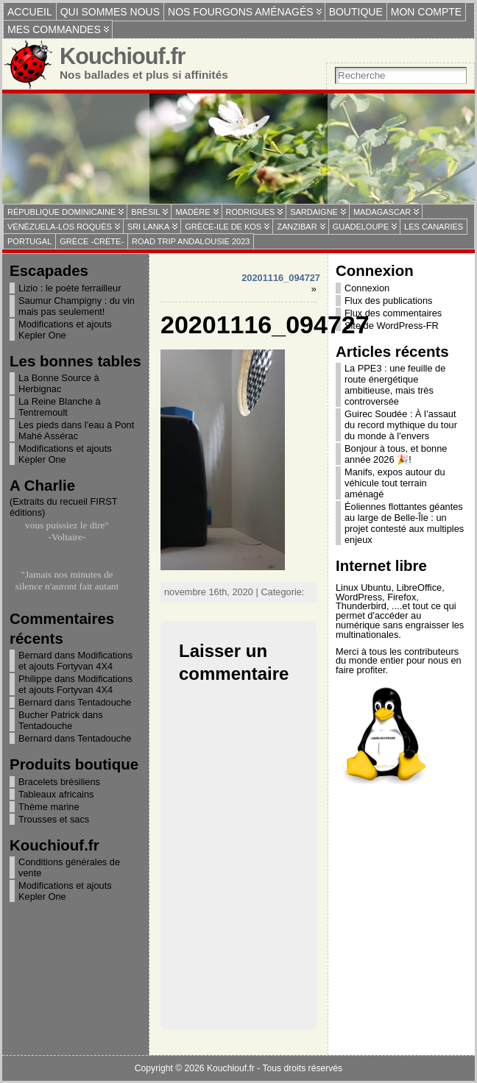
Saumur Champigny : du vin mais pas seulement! (76, 306)
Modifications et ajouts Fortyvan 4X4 (75, 661)
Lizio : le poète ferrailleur (69, 288)
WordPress (359, 597)
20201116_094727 (280, 277)
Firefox (401, 597)
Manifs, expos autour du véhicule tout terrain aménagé (394, 483)
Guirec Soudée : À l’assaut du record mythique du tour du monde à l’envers (400, 424)
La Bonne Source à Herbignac (58, 383)
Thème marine (49, 806)
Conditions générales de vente (69, 867)
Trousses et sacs (53, 819)
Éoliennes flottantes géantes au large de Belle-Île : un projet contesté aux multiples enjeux (404, 523)
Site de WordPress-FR (391, 325)
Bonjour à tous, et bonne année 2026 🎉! (395, 454)
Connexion (366, 288)
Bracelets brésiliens (59, 781)
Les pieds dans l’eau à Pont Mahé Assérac (76, 430)
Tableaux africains (55, 794)
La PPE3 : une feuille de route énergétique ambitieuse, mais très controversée (394, 385)
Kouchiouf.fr (123, 56)
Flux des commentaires (393, 313)
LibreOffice (419, 587)
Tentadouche (104, 702)
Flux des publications (388, 300)
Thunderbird (361, 605)
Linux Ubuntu (363, 587)
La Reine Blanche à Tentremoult (59, 407)
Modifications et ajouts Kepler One (65, 330)
